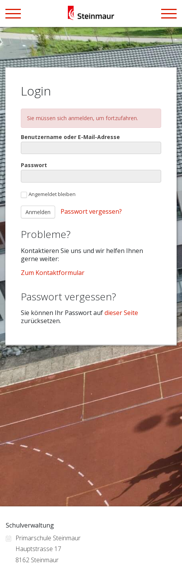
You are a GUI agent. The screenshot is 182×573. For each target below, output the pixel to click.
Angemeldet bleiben (48, 194)
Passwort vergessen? (91, 211)
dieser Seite (121, 312)
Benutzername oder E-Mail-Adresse (70, 137)
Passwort (34, 165)
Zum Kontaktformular (52, 272)
